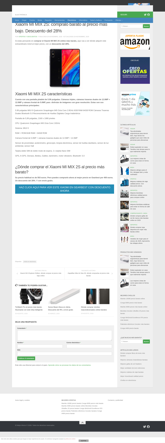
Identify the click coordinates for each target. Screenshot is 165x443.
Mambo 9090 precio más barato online (133, 318)
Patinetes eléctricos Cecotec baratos (84, 422)
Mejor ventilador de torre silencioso (132, 379)
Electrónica (72, 20)
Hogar (24, 20)
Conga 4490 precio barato (129, 339)
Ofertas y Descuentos (28, 48)
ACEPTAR (83, 440)
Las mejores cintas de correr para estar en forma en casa (139, 172)
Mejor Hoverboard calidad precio (131, 387)
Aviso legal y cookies (22, 411)
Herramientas (60, 20)
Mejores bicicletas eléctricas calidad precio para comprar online (138, 206)
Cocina (32, 20)
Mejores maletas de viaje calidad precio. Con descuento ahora (139, 195)
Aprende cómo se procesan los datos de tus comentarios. (69, 376)
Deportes (48, 20)
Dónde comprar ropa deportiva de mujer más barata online (138, 241)
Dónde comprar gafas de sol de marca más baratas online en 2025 (139, 229)
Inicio (17, 20)
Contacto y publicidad (115, 411)
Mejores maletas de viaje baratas (132, 383)
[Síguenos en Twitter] (145, 26)
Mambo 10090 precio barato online (132, 310)
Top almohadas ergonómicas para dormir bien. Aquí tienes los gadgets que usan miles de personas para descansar (139, 147)
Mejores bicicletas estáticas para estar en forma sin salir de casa (140, 218)
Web (18, 361)
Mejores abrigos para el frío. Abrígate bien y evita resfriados (139, 183)
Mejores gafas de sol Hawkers (131, 375)
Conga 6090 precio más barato (131, 314)
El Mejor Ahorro (31, 7)
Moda (40, 20)
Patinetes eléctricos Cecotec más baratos (134, 335)
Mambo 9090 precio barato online (73, 417)
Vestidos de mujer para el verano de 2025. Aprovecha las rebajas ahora (140, 252)
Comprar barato (136, 224)
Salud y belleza (96, 20)
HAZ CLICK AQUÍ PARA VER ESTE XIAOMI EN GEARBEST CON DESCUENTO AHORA (64, 200)
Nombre (20, 354)
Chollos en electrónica (128, 392)
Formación (109, 20)
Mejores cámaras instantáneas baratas (134, 371)
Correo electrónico (74, 354)
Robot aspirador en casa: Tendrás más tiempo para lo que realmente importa (140, 161)
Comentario (21, 339)
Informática (83, 20)
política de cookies (70, 439)
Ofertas (118, 20)
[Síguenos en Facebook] (148, 26)
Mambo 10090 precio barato (71, 415)
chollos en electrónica (30, 273)
